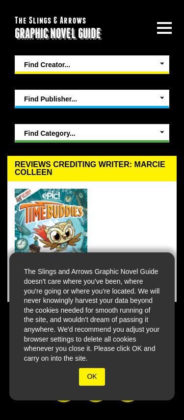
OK (92, 376)
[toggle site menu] (164, 28)
